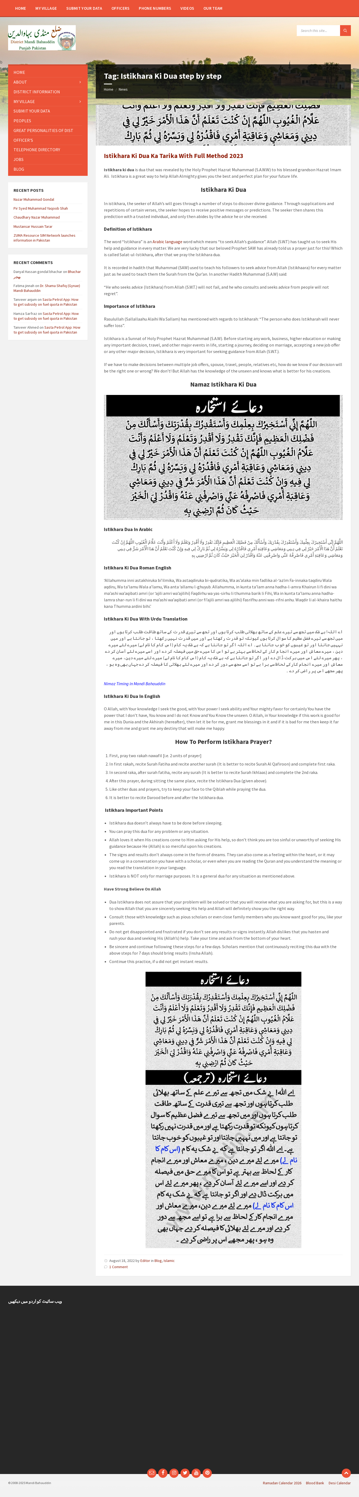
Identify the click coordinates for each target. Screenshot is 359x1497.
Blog (158, 1260)
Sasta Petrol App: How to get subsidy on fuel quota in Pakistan (46, 302)
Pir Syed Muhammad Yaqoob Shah (41, 208)
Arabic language (167, 241)
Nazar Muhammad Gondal (34, 199)
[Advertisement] (135, 1380)
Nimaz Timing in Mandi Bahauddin (134, 683)
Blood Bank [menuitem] (315, 1482)
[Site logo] (42, 48)
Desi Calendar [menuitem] (340, 1482)
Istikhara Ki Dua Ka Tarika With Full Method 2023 (173, 155)
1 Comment (118, 1266)
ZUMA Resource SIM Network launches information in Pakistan (44, 238)
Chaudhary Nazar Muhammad (37, 217)
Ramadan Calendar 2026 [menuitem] (282, 1482)
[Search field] (324, 30)
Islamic (169, 1260)
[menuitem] (20, 8)
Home (108, 89)
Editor (145, 1260)
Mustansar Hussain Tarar (33, 226)
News (123, 89)
